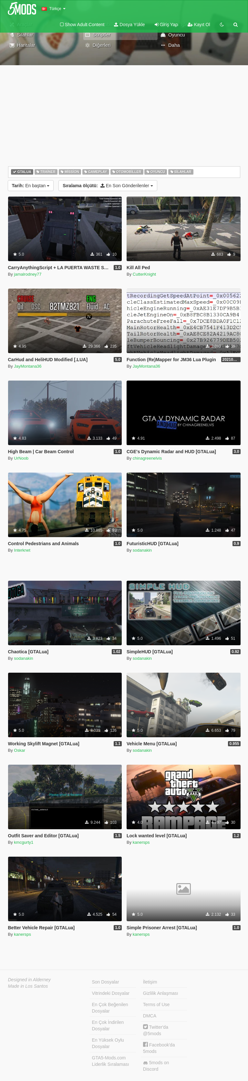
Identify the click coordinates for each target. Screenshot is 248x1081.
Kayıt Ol (199, 24)
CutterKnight (144, 274)
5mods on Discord (156, 1066)
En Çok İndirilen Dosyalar (108, 1025)
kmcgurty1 (23, 842)
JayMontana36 (27, 366)
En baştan (31, 185)
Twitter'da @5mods (155, 1030)
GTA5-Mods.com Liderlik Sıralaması (110, 1061)
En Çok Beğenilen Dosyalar (110, 1008)
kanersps (141, 842)
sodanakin (142, 550)
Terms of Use (156, 1004)
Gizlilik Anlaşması (160, 993)
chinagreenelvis (147, 458)
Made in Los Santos (28, 986)
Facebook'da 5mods (159, 1048)
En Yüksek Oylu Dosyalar (108, 1043)
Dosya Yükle (129, 24)
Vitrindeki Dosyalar (110, 993)
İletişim (150, 981)
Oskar (19, 750)
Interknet (22, 550)
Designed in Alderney (29, 979)
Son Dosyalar (105, 981)
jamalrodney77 (27, 274)
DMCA (149, 1015)
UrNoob (21, 458)
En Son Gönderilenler (108, 185)
